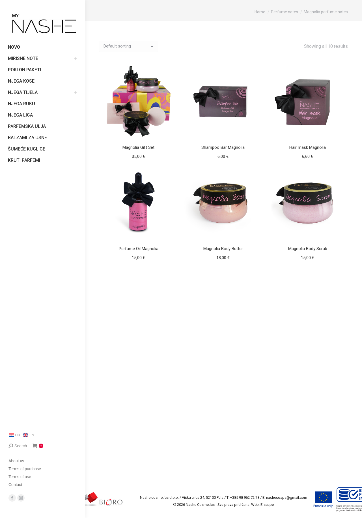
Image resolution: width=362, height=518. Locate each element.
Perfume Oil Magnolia (138, 248)
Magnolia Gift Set (138, 147)
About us (16, 461)
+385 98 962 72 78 (244, 497)
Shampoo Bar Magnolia (223, 147)
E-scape (267, 504)
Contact (15, 484)
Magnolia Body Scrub (307, 248)
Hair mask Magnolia (307, 147)
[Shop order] (128, 46)
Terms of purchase (24, 469)
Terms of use (19, 476)
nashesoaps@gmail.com (286, 497)
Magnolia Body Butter (223, 248)
